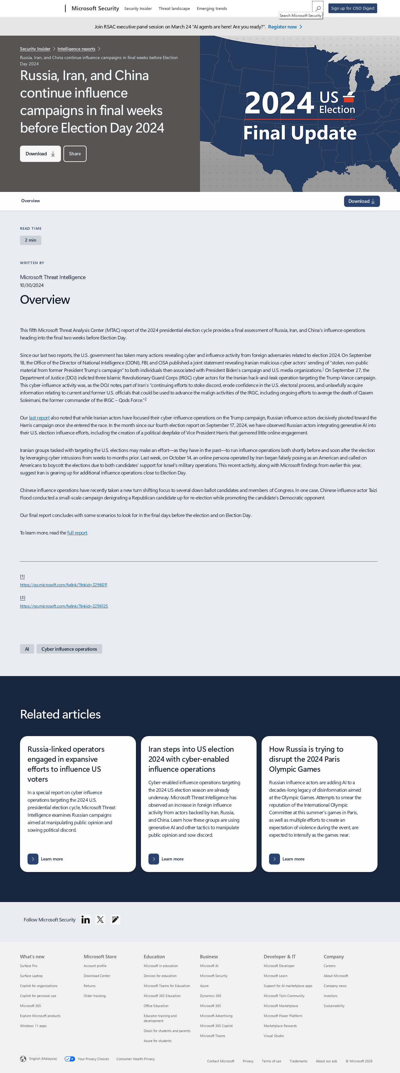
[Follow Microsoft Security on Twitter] (100, 920)
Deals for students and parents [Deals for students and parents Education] (167, 1030)
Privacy (248, 1061)
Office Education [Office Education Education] (156, 1005)
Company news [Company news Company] (335, 985)
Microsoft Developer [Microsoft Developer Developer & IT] (279, 965)
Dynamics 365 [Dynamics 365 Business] (210, 995)
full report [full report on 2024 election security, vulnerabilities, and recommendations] (77, 532)
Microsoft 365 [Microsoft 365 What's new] (30, 1005)
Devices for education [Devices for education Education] (160, 975)
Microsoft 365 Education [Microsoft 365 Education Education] (162, 995)
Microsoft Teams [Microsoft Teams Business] (212, 1035)
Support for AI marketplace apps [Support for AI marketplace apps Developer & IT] (288, 985)
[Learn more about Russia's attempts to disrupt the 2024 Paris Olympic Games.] (286, 859)
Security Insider (138, 8)
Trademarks (299, 1061)
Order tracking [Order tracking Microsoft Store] (95, 995)
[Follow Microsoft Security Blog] (115, 920)
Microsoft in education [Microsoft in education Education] (161, 965)
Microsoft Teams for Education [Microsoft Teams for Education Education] (167, 985)
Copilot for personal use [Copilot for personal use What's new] (38, 995)
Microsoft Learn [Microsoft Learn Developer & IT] (276, 975)
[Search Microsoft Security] (317, 8)
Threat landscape (174, 8)
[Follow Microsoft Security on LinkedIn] (86, 920)
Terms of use (271, 1061)
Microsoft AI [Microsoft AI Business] (209, 965)
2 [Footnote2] (146, 398)
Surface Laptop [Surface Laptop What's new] (31, 975)
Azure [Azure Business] (204, 985)
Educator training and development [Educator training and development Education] (160, 1018)
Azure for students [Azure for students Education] (158, 1040)
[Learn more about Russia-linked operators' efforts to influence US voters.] (45, 859)
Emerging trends (212, 8)
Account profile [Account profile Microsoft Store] (95, 965)
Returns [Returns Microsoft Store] (90, 985)
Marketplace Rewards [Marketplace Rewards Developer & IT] (280, 1025)
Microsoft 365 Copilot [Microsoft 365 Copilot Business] (216, 1025)
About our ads (326, 1061)
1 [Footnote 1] (323, 368)
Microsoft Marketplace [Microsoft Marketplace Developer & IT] (281, 1005)
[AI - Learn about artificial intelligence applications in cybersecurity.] (27, 649)
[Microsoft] (41, 8)
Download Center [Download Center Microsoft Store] (97, 975)
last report (39, 417)
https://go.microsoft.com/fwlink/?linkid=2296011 (63, 585)
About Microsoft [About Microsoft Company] (336, 975)
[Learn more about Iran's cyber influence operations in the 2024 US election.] (166, 859)
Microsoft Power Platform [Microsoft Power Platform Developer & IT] (283, 1015)
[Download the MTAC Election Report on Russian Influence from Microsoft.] (40, 154)
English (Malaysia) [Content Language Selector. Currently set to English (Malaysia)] (43, 1058)
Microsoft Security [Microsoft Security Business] (214, 975)
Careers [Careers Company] (330, 965)
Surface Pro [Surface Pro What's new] (28, 965)
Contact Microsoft (220, 1061)
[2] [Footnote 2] (23, 596)
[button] (75, 154)
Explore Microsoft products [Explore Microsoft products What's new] (40, 1015)
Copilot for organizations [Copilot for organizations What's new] (39, 985)
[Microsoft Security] (94, 8)
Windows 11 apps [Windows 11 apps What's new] (33, 1025)
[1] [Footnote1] (22, 575)
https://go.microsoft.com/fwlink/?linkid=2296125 (64, 606)
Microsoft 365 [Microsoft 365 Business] (210, 1005)
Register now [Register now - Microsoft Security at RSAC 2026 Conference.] (282, 26)
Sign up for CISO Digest (352, 8)
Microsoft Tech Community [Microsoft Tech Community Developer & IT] (284, 995)
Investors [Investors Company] (331, 995)
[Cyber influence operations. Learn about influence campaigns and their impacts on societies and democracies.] (69, 649)
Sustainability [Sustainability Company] (334, 1005)
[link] (31, 203)
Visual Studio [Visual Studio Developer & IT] (274, 1035)
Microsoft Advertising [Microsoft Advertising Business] (216, 1015)
